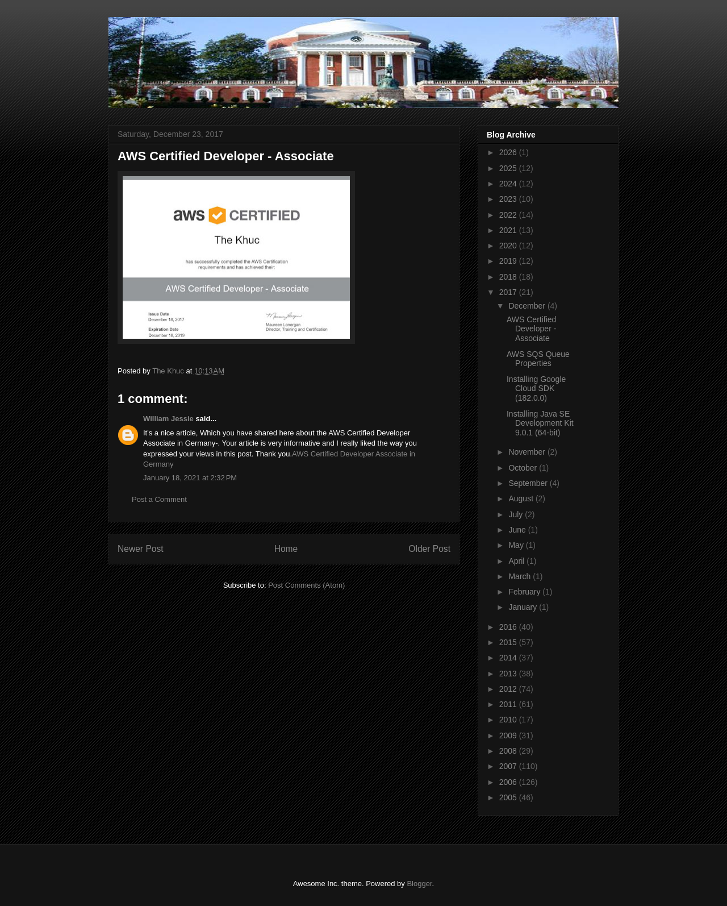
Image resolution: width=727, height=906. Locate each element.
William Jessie (168, 418)
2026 (509, 152)
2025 (509, 168)
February (525, 591)
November (527, 451)
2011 (509, 704)
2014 (509, 657)
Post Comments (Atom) (306, 585)
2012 (509, 688)
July (516, 514)
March (520, 576)
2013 (509, 673)
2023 (509, 198)
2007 (509, 766)
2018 (509, 276)
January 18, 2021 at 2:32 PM (190, 477)
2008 (509, 750)
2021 (509, 230)
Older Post (429, 549)
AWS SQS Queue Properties (538, 359)
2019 (509, 260)
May (516, 545)
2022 (509, 214)
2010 (509, 719)
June (518, 529)
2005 (509, 797)
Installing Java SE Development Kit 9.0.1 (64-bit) (540, 423)
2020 (509, 245)
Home (286, 549)
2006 (509, 782)
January (523, 607)
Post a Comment (159, 499)
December (527, 305)
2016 (509, 626)
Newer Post (141, 549)
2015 (509, 642)
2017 (509, 292)
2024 (509, 183)
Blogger (419, 883)
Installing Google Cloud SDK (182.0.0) (536, 389)
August (521, 498)
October (523, 467)
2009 (509, 735)
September (528, 483)
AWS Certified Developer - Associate (531, 329)
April (517, 561)
